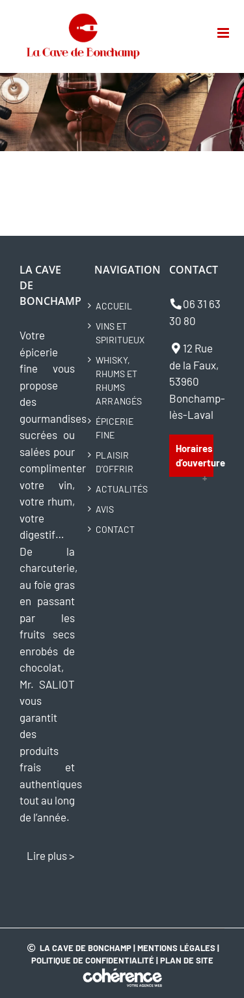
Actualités (122, 488)
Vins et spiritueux (120, 333)
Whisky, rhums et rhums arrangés (119, 380)
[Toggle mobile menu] (224, 33)
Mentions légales (176, 948)
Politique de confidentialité (92, 960)
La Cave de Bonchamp (85, 948)
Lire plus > (51, 855)
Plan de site (186, 960)
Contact (115, 529)
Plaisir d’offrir (114, 461)
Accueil (114, 305)
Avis (105, 509)
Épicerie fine (114, 428)
